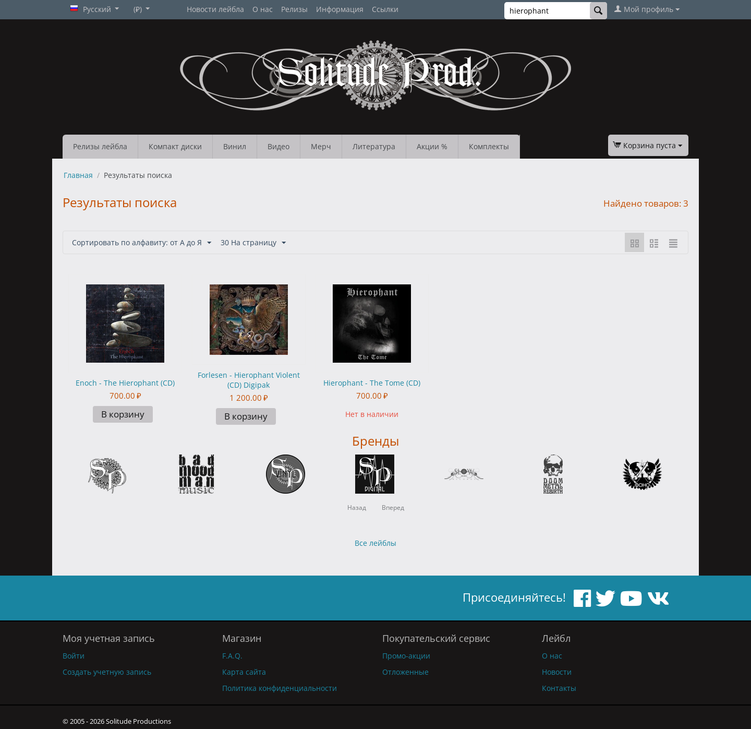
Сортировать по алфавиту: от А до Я (141, 242)
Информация (340, 9)
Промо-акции (406, 656)
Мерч (321, 146)
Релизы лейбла (100, 146)
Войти (73, 656)
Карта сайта (244, 672)
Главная (78, 175)
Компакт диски (175, 146)
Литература (374, 146)
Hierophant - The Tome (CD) (371, 383)
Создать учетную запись (107, 672)
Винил (234, 146)
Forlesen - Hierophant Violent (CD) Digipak (249, 380)
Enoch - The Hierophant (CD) (125, 383)
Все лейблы (375, 543)
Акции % (432, 146)
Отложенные (405, 672)
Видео (278, 146)
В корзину (122, 414)
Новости (557, 672)
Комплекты (489, 146)
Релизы (294, 9)
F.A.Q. (232, 656)
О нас (262, 9)
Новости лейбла (215, 9)
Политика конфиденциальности (279, 688)
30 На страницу (253, 242)
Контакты (559, 688)
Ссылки (385, 9)
